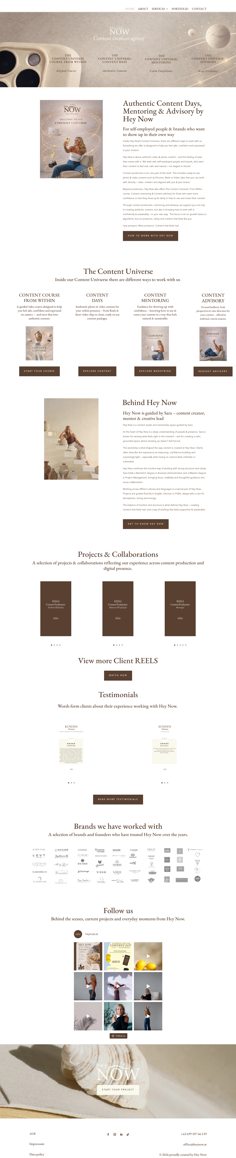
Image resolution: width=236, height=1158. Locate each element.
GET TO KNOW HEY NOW (146, 547)
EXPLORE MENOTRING (155, 395)
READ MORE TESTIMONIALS (118, 805)
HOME (129, 18)
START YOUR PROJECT (118, 1092)
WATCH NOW (118, 710)
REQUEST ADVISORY (213, 395)
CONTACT (199, 18)
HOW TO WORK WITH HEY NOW (150, 259)
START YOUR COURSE (39, 395)
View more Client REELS (118, 694)
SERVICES (158, 18)
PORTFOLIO (180, 18)
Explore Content (97, 395)
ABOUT (143, 18)
